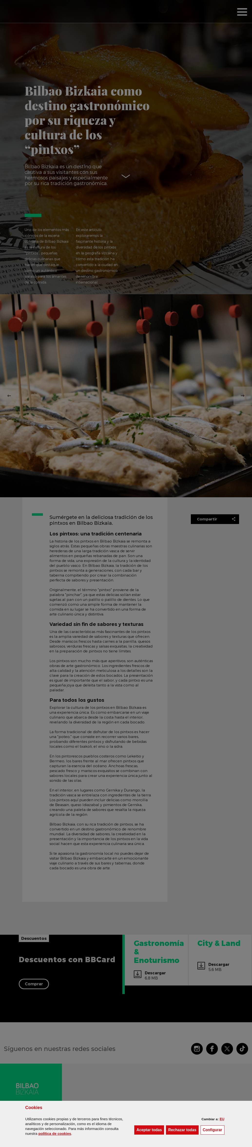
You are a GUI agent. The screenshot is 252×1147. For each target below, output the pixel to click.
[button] (222, 1119)
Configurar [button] (213, 1129)
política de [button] (55, 1133)
